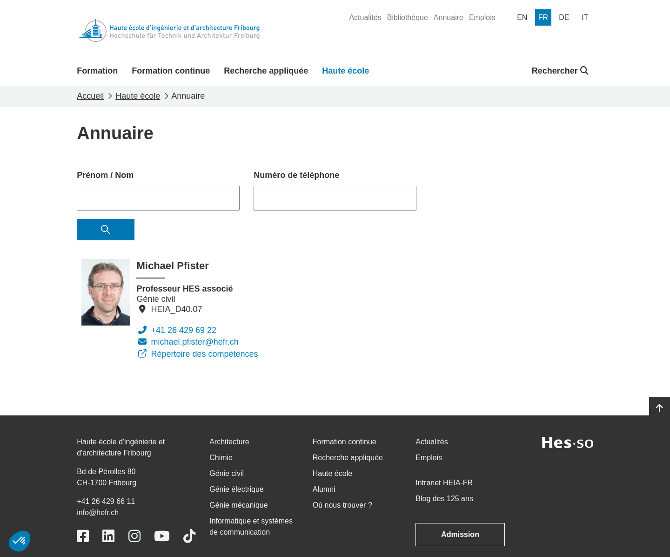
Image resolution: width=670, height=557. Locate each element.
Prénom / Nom (105, 175)
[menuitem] (365, 18)
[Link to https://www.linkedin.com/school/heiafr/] (108, 536)
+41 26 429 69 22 (176, 330)
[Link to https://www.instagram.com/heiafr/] (134, 536)
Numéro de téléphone (296, 175)
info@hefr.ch (98, 512)
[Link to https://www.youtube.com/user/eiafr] (162, 536)
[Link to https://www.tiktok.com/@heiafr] (189, 536)
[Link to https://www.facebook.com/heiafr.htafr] (83, 536)
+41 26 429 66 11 (106, 501)
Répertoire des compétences (197, 354)
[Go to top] (659, 408)
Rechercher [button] (560, 70)
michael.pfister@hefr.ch (187, 341)
